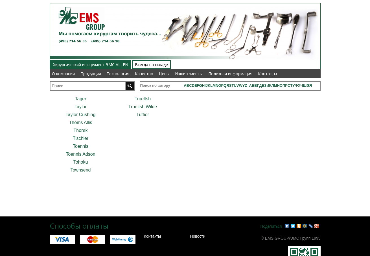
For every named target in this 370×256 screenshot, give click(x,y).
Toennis (80, 146)
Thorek (81, 130)
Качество (144, 73)
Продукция (90, 73)
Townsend (80, 170)
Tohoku (80, 162)
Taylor (81, 106)
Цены (164, 73)
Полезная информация (230, 73)
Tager (80, 98)
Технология (118, 73)
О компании (63, 73)
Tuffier (142, 114)
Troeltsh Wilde (142, 106)
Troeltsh (143, 98)
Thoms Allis (80, 122)
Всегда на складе (151, 64)
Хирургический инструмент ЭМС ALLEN (90, 64)
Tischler (80, 138)
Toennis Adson (80, 154)
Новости (197, 236)
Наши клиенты (189, 73)
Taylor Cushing (81, 114)
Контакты (267, 73)
